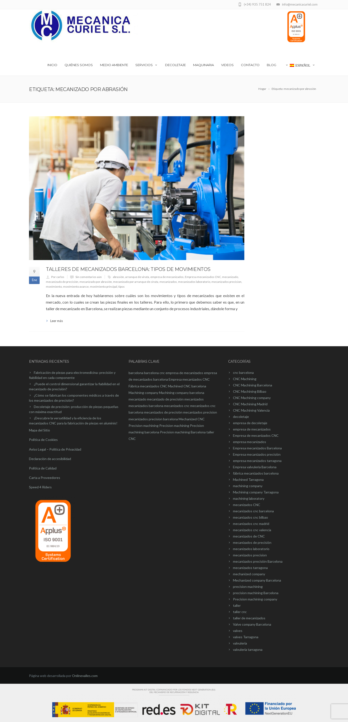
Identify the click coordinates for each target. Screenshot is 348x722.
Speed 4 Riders (40, 487)
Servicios (146, 65)
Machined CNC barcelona (187, 386)
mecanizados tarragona (250, 568)
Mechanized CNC (192, 419)
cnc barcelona (243, 372)
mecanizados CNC (246, 505)
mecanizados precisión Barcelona (258, 561)
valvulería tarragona (247, 649)
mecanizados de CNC (249, 536)
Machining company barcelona (181, 393)
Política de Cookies (43, 440)
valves (237, 631)
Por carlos (57, 277)
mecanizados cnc (176, 406)
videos (227, 65)
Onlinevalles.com (85, 676)
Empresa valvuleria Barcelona (254, 467)
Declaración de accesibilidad (50, 459)
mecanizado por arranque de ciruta (135, 282)
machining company (247, 486)
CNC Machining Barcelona (252, 385)
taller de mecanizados (249, 618)
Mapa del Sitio (39, 430)
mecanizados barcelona (146, 406)
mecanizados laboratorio (194, 282)
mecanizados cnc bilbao (250, 517)
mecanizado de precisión (62, 282)
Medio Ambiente (114, 65)
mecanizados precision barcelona (153, 419)
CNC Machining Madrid (250, 404)
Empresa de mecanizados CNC (256, 435)
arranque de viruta (137, 277)
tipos (121, 286)
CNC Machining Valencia (251, 410)
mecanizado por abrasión (96, 282)
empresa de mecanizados (167, 277)
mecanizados (168, 282)
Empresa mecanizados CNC (203, 277)
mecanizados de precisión (163, 412)
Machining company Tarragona (256, 492)
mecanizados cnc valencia (252, 530)
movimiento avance (76, 286)
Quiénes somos (79, 65)
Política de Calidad (43, 468)
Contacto (250, 65)
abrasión (118, 277)
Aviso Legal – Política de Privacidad (55, 449)
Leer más (56, 321)
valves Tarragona (245, 637)
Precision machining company (255, 599)
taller (237, 605)
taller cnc (240, 612)
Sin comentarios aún (88, 277)
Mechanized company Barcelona (257, 580)
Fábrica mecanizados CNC (148, 386)
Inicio (52, 65)
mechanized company (249, 574)
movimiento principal (103, 286)
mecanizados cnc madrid (251, 524)
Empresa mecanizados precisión (257, 454)
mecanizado (230, 277)
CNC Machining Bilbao (249, 391)
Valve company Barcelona (252, 624)
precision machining (248, 586)
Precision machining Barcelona (183, 432)
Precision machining (144, 425)
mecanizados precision (226, 282)
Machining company (143, 393)
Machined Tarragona (248, 479)
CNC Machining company (252, 398)
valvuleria (240, 643)
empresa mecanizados (249, 442)
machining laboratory (248, 498)
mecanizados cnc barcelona (253, 511)
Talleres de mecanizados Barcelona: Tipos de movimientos (128, 269)
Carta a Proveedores (44, 478)
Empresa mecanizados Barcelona (257, 448)
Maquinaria (203, 65)
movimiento (54, 286)
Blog (271, 65)
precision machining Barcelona (255, 593)
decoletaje (241, 417)
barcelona (136, 373)
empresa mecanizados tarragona (257, 461)
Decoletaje (175, 65)
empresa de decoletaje (250, 423)
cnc (162, 373)
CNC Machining (244, 379)
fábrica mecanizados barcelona (256, 473)
